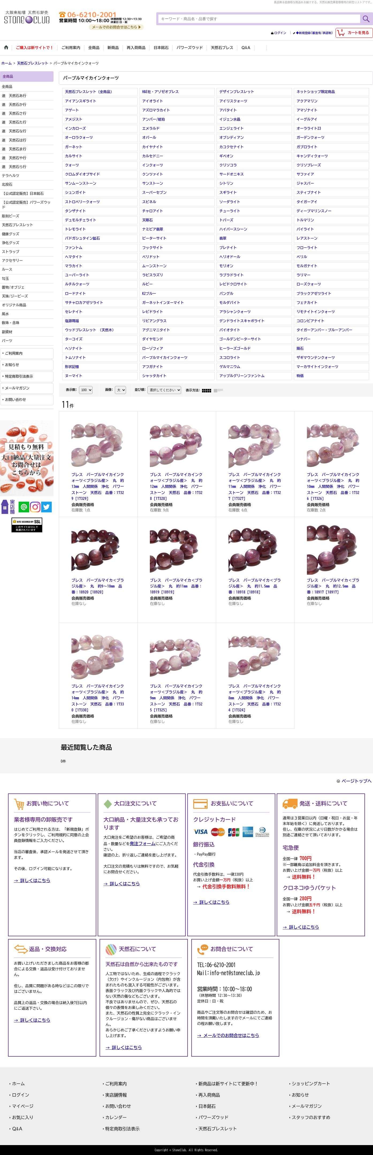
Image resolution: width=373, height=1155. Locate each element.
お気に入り (22, 1117)
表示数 (71, 389)
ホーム (18, 1083)
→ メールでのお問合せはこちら (228, 1035)
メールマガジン (17, 387)
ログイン (280, 32)
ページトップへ (357, 780)
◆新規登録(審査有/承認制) (314, 32)
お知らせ (12, 364)
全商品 (7, 86)
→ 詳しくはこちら (32, 880)
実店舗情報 (116, 1094)
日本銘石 (207, 1106)
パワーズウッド (214, 1117)
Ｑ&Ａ (17, 1128)
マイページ (22, 1106)
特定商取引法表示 (19, 376)
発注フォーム (142, 843)
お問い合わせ (15, 399)
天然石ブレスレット (218, 1128)
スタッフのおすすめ (311, 1117)
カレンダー (116, 1117)
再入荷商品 (209, 1094)
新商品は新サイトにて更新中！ (228, 1083)
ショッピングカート (311, 1083)
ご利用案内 (13, 353)
